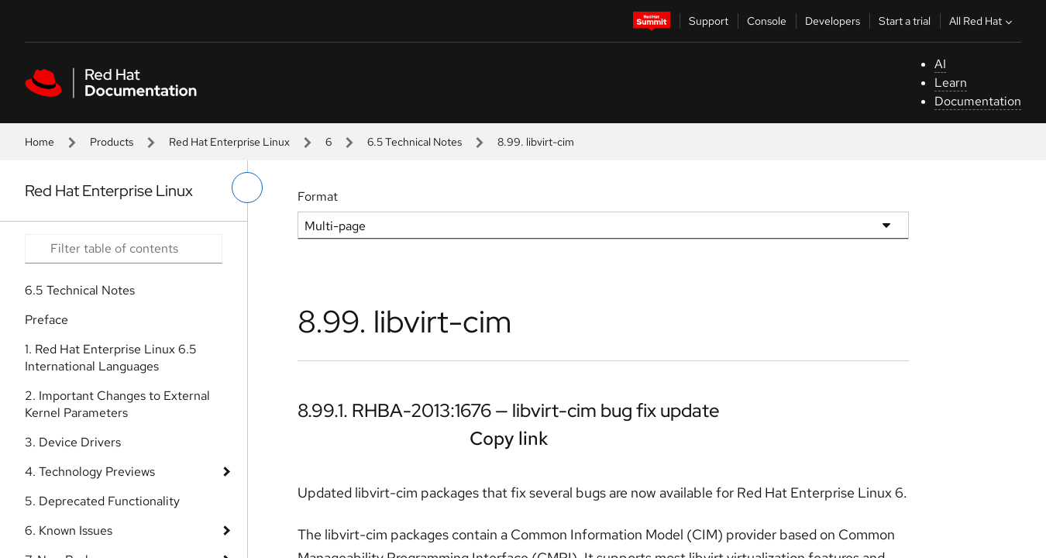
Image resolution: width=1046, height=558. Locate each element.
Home (39, 142)
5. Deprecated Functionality (102, 501)
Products (111, 142)
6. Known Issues (68, 530)
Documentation (977, 101)
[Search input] (123, 249)
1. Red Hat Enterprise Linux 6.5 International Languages (111, 357)
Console (766, 21)
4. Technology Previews (90, 471)
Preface (46, 320)
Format (318, 196)
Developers (832, 21)
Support (708, 21)
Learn (950, 82)
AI (940, 64)
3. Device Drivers (73, 442)
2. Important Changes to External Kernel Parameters (117, 404)
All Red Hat (982, 21)
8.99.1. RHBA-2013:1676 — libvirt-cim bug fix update (509, 410)
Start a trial (905, 21)
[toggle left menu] (247, 187)
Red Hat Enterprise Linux (229, 142)
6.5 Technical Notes (414, 142)
